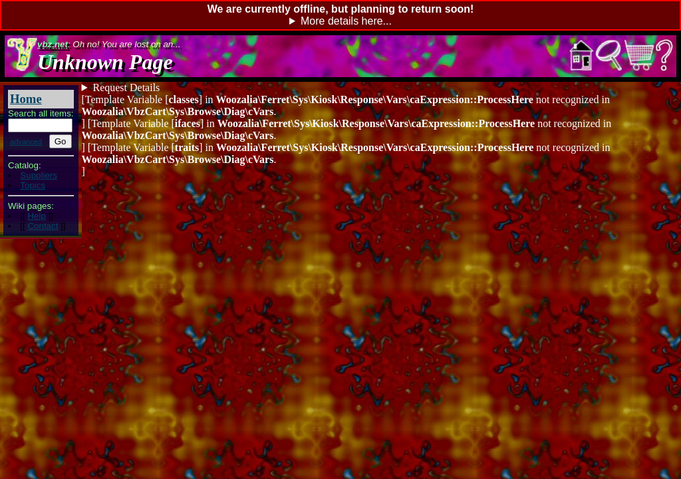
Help (36, 216)
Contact (42, 226)
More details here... (346, 21)
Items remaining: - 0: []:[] (340, 88)
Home (26, 99)
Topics (32, 185)
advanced (26, 142)
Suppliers (38, 175)
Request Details (126, 87)
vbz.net (52, 44)
